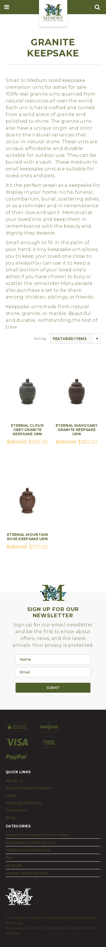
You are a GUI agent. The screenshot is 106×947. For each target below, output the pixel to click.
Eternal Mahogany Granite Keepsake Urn (77, 429)
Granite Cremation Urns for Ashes (37, 834)
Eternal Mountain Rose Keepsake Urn (27, 536)
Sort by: (40, 338)
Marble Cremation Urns (28, 850)
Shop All (13, 865)
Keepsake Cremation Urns (31, 842)
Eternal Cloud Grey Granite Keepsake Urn (27, 429)
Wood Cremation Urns (27, 873)
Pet (9, 857)
